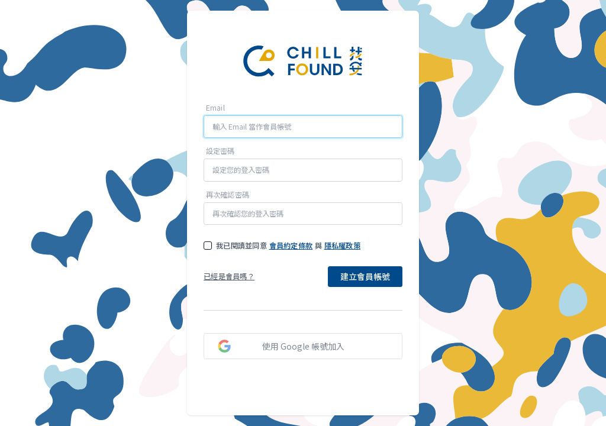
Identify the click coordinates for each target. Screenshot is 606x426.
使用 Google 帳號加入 (303, 346)
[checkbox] (208, 245)
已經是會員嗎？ (229, 277)
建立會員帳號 (365, 276)
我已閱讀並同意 (241, 245)
